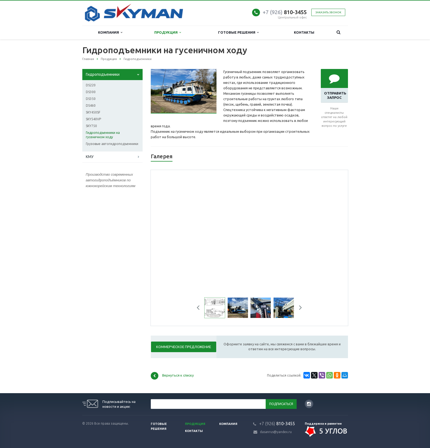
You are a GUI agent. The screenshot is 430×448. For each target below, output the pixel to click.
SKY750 (91, 126)
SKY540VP (93, 119)
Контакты (304, 32)
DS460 (91, 105)
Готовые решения (238, 32)
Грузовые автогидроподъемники (112, 144)
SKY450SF (93, 112)
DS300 (91, 92)
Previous (200, 308)
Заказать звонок (328, 12)
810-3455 (285, 12)
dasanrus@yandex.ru (276, 432)
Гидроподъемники (103, 74)
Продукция (167, 32)
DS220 (91, 85)
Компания (110, 32)
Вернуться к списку (172, 376)
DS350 (91, 98)
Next (298, 308)
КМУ (89, 156)
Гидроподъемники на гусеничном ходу (103, 135)
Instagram (309, 404)
